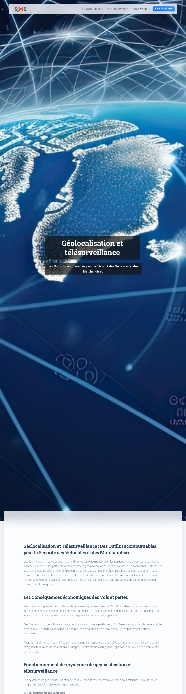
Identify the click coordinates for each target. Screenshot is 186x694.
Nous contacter (163, 9)
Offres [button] (118, 8)
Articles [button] (141, 8)
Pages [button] (92, 8)
